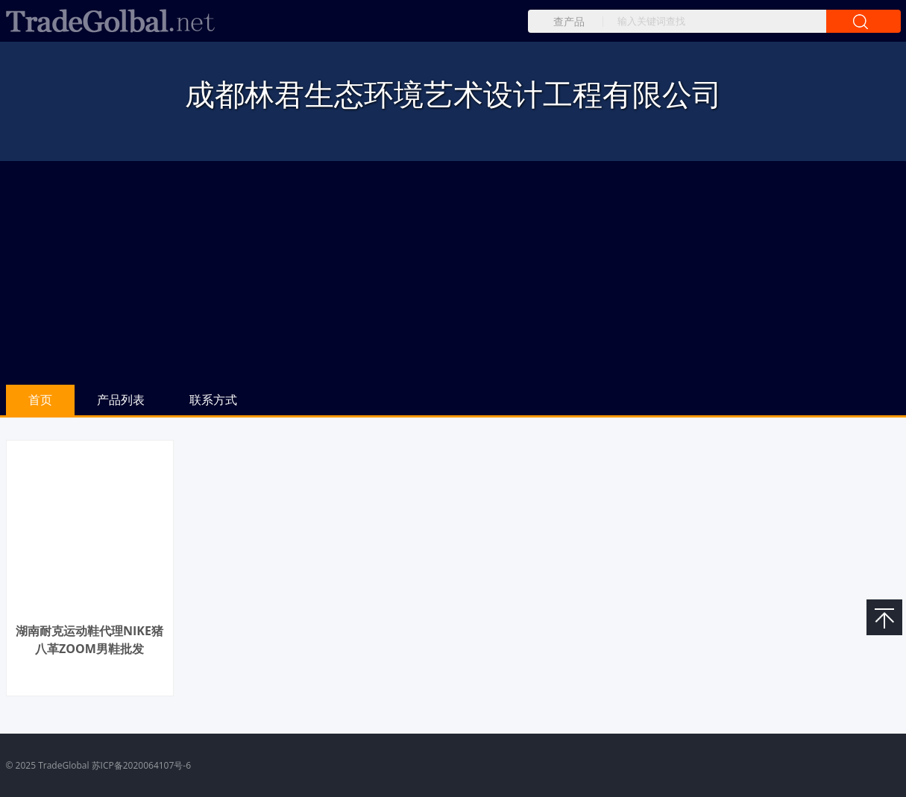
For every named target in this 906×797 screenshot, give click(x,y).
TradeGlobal (63, 765)
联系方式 (213, 399)
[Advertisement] (453, 272)
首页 (40, 399)
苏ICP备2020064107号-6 (141, 765)
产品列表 (121, 399)
